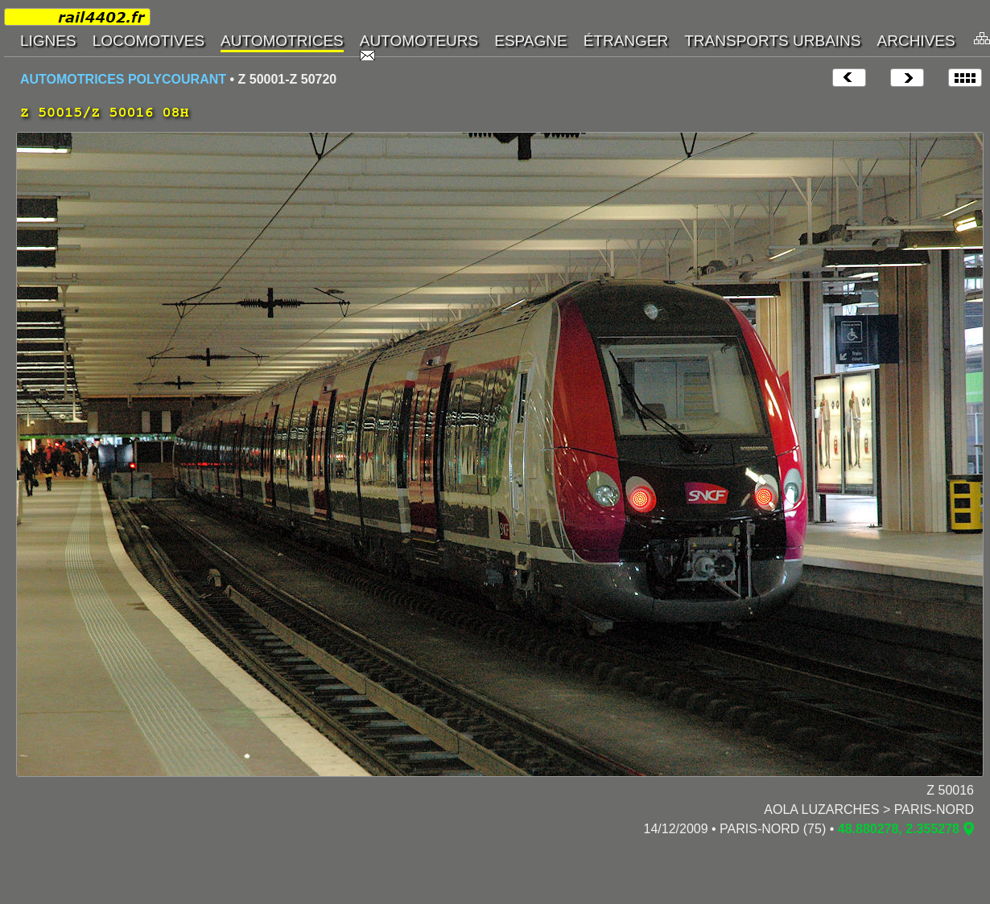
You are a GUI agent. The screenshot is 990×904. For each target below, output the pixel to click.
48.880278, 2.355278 (898, 829)
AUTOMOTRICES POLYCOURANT (123, 79)
